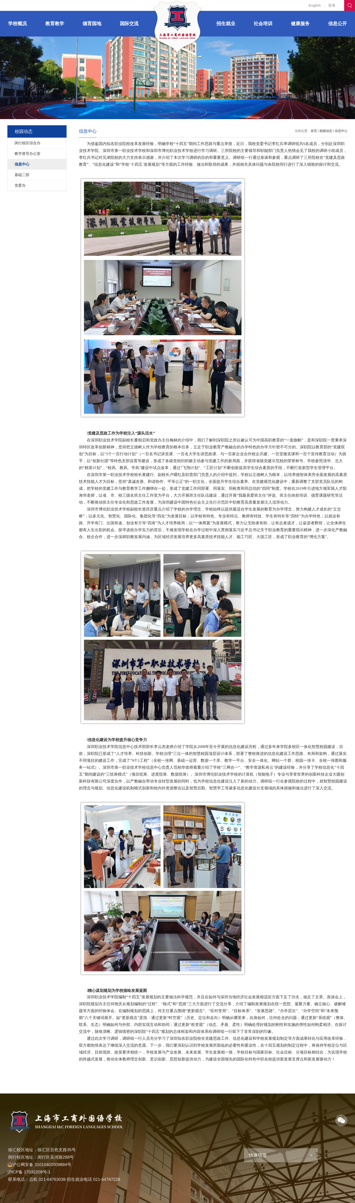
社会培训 (263, 23)
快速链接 (258, 1155)
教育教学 (54, 23)
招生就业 (225, 23)
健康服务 (300, 23)
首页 (314, 131)
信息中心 (341, 131)
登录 (332, 5)
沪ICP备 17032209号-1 (29, 1172)
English (315, 5)
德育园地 (92, 23)
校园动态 (326, 131)
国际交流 (129, 23)
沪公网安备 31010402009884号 (39, 1164)
